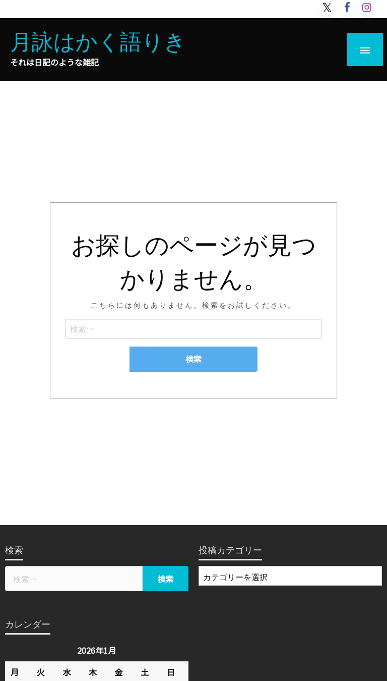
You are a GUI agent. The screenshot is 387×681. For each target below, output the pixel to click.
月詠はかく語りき (98, 39)
